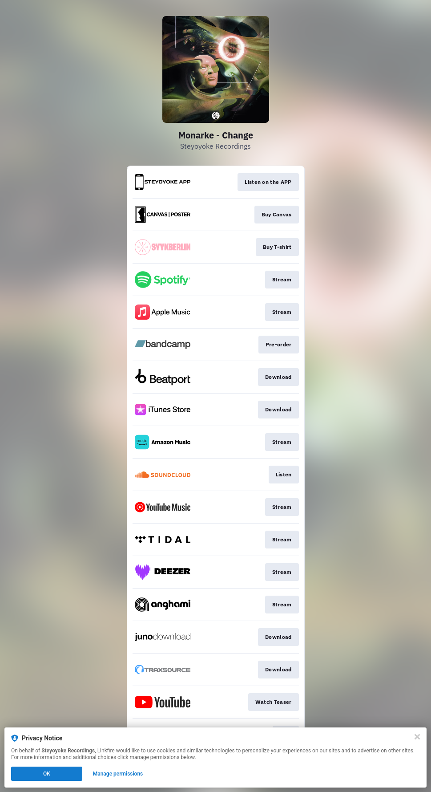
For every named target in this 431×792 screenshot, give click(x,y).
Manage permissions (118, 774)
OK (46, 774)
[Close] (417, 737)
